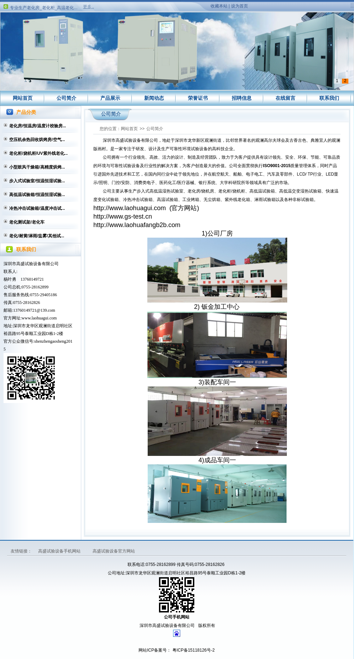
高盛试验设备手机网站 (60, 551)
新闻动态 (154, 98)
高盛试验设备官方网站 (114, 551)
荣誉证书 (198, 98)
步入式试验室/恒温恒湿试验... (37, 180)
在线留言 (285, 98)
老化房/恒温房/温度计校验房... (37, 125)
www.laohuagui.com (39, 318)
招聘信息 (242, 98)
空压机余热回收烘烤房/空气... (37, 139)
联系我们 (329, 98)
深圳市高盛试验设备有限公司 (31, 263)
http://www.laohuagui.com (129, 208)
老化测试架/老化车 (26, 222)
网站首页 (23, 98)
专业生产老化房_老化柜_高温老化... (43, 8)
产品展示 (110, 98)
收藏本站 (219, 6)
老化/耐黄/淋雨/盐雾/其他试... (36, 235)
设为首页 (239, 6)
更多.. (88, 6)
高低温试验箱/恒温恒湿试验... (37, 194)
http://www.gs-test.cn (122, 216)
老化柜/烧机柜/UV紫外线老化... (38, 153)
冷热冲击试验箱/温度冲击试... (37, 208)
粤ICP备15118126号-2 (192, 650)
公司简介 (66, 98)
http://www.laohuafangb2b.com (136, 224)
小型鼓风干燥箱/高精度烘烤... (37, 167)
